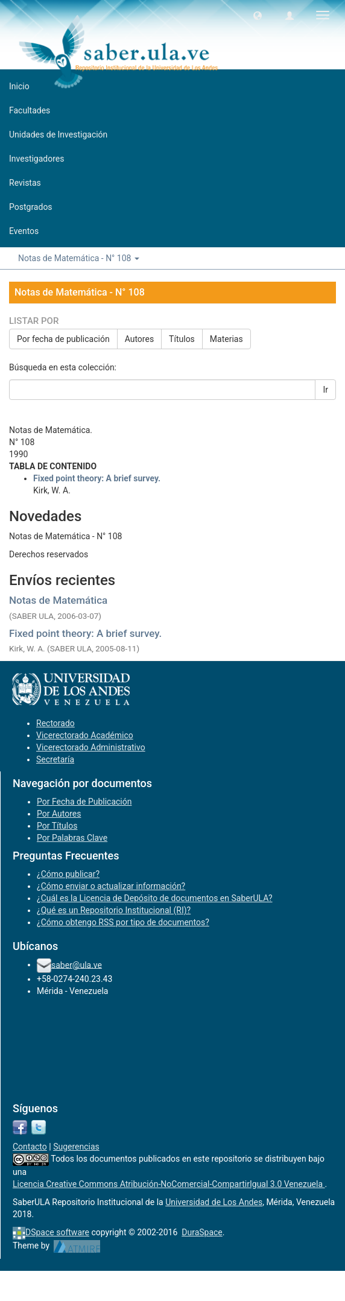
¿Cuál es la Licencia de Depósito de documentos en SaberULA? (155, 898)
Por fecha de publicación (63, 339)
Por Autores (59, 813)
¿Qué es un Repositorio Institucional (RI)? (114, 910)
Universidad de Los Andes (213, 1202)
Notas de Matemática (58, 600)
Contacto (30, 1146)
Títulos (182, 339)
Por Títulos (57, 826)
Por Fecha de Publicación (84, 801)
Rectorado (55, 723)
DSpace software (57, 1232)
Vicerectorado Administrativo (90, 747)
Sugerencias (76, 1146)
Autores (139, 339)
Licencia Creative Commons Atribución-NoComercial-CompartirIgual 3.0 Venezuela (169, 1184)
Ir (325, 389)
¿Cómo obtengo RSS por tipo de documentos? (123, 922)
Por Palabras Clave (72, 838)
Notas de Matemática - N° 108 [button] (78, 258)
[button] (257, 15)
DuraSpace (202, 1232)
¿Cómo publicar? (68, 874)
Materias (226, 339)
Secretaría (55, 759)
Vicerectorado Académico (84, 735)
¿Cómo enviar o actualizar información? (111, 886)
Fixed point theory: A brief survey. (85, 633)
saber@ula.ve (76, 964)
